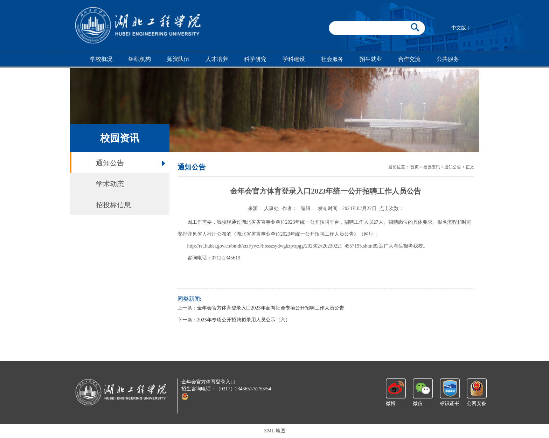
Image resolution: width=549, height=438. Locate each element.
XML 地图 (274, 430)
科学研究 (255, 59)
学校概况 (101, 59)
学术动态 (110, 184)
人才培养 (217, 59)
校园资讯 (431, 167)
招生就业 (371, 59)
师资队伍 (178, 59)
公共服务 (448, 59)
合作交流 (409, 59)
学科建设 (294, 59)
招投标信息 (113, 205)
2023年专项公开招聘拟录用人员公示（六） (243, 319)
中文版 (458, 27)
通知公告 (110, 163)
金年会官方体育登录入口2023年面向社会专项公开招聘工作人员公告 (270, 308)
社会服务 (332, 59)
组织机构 (139, 59)
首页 (414, 167)
